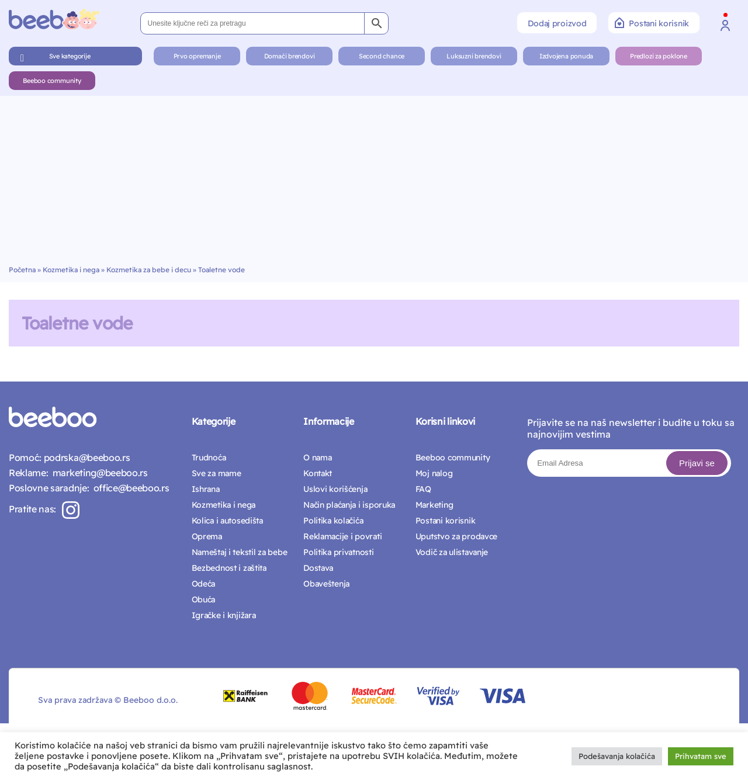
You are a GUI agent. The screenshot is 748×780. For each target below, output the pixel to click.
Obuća (204, 599)
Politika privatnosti (338, 552)
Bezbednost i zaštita (229, 568)
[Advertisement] (374, 177)
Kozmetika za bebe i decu (148, 269)
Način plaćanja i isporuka (349, 505)
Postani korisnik (652, 23)
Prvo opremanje (197, 56)
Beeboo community (52, 81)
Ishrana (206, 489)
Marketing (434, 505)
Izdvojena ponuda (566, 56)
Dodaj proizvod (557, 23)
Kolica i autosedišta (227, 520)
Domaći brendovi (289, 56)
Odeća (204, 583)
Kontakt (317, 473)
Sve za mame (216, 473)
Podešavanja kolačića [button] (617, 756)
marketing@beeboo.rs (97, 473)
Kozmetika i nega (71, 269)
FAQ (423, 489)
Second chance (381, 56)
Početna (22, 269)
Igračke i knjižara (224, 615)
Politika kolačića (333, 520)
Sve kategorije (70, 56)
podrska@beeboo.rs (85, 457)
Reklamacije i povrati (342, 536)
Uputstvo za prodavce (456, 536)
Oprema (207, 536)
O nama (317, 457)
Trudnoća (209, 457)
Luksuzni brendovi (473, 56)
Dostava (318, 568)
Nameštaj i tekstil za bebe (240, 552)
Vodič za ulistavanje (451, 552)
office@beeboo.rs (129, 488)
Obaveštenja (326, 583)
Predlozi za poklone (658, 56)
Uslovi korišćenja (335, 489)
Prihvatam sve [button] (700, 756)
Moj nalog (433, 473)
